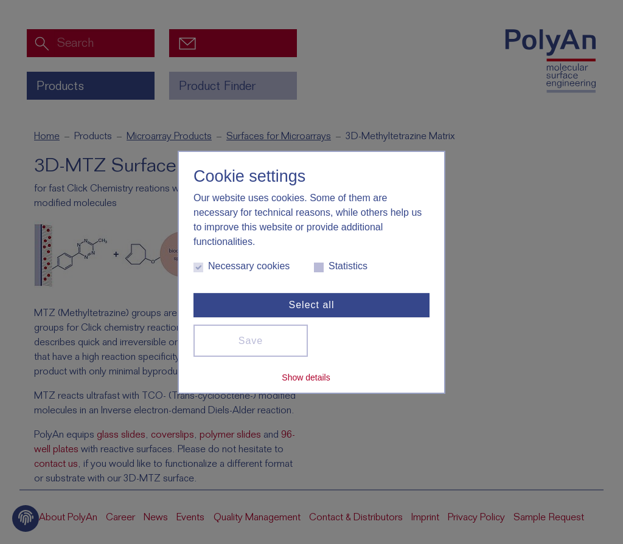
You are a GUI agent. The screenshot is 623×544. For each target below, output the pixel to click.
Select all (312, 305)
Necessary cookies (241, 266)
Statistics (340, 266)
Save (250, 341)
